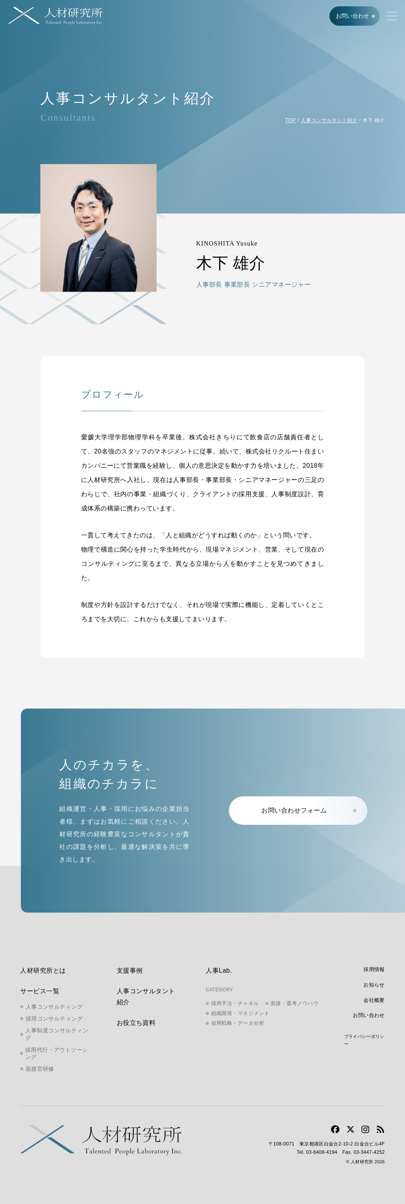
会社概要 (374, 1000)
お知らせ (374, 985)
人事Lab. (219, 970)
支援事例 (130, 970)
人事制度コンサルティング (56, 1034)
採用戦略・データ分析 (238, 1023)
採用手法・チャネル (235, 1003)
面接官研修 (40, 1069)
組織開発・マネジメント (240, 1013)
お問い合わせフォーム (309, 810)
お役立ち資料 (136, 1022)
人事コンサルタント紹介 (329, 120)
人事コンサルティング (54, 1007)
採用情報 (374, 969)
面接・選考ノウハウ (294, 1003)
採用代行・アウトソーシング (56, 1053)
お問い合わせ (352, 16)
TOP (290, 120)
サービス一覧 (39, 991)
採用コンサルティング (54, 1018)
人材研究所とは (43, 970)
